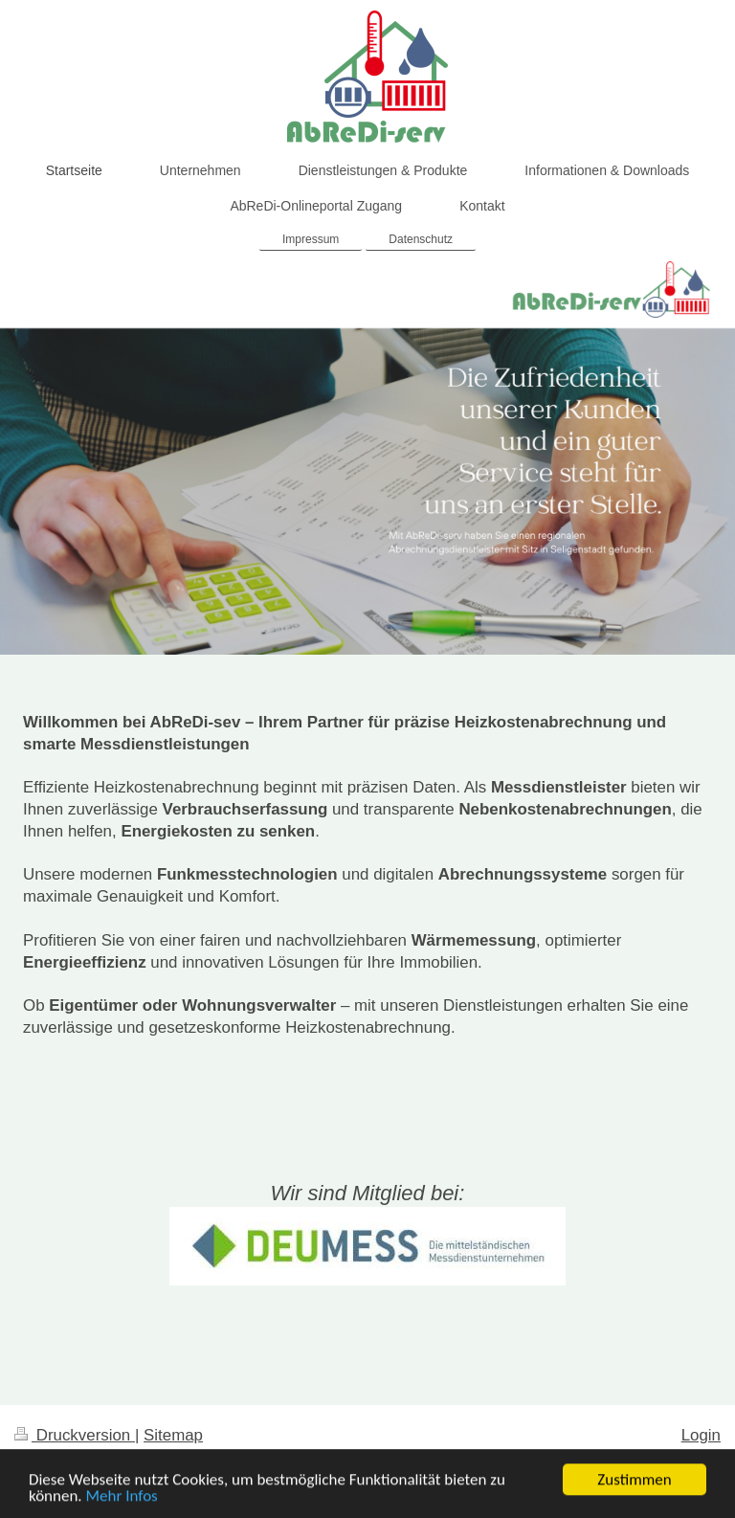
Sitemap (173, 1435)
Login (701, 1435)
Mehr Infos (122, 1497)
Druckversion (74, 1435)
